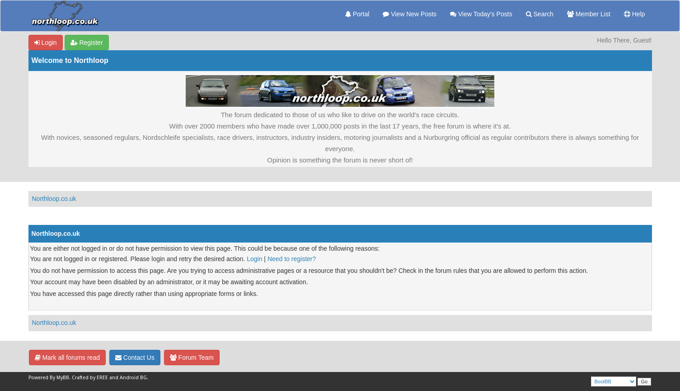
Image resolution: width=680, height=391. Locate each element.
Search (539, 14)
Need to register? (291, 258)
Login (45, 42)
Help (634, 14)
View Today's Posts (481, 14)
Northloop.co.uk (54, 198)
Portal (357, 14)
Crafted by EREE (90, 378)
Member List (588, 14)
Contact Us (135, 357)
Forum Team (192, 357)
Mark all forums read (67, 357)
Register (86, 42)
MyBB (62, 378)
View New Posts (409, 14)
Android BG (133, 378)
